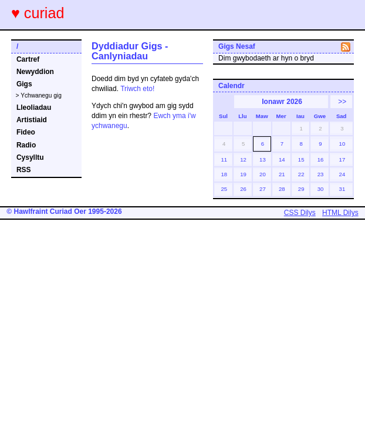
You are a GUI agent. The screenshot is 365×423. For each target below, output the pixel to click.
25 (224, 189)
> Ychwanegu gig (39, 95)
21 (282, 174)
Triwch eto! (137, 89)
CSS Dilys (300, 213)
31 (342, 189)
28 (282, 189)
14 (282, 159)
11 (224, 159)
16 (320, 159)
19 (243, 174)
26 (243, 189)
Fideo (25, 132)
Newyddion (35, 72)
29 (301, 189)
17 (342, 159)
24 (342, 174)
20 (262, 174)
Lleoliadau (33, 107)
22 (301, 174)
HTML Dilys (340, 213)
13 (262, 159)
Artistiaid (31, 120)
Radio (26, 145)
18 (224, 174)
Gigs (24, 84)
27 (262, 189)
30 (320, 189)
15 (301, 159)
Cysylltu (30, 157)
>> (342, 102)
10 (342, 143)
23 (320, 174)
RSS (23, 170)
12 (243, 159)
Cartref (27, 59)
